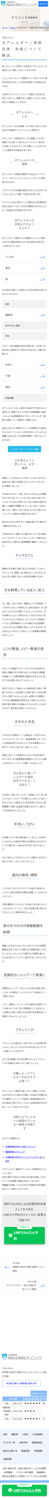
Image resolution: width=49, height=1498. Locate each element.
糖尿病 (14, 1434)
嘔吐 (7, 387)
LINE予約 (42, 1476)
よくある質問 (40, 1468)
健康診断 (25, 1450)
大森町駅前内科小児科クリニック (20, 1146)
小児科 (25, 1434)
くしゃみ (9, 256)
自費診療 (7, 1459)
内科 (5, 1434)
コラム (35, 1476)
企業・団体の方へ (25, 1468)
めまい (9, 364)
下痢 (7, 376)
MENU (43, 4)
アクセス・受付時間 (24, 1472)
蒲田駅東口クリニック (15, 1151)
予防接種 (38, 1450)
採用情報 (8, 1472)
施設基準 (41, 1472)
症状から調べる (10, 1450)
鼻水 (7, 268)
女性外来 (23, 1442)
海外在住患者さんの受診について (17, 1476)
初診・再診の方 (9, 1468)
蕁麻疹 (9, 315)
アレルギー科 (9, 1442)
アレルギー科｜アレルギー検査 (25, 449)
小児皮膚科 (37, 1434)
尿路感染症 (37, 1442)
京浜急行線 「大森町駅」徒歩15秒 (21, 1383)
